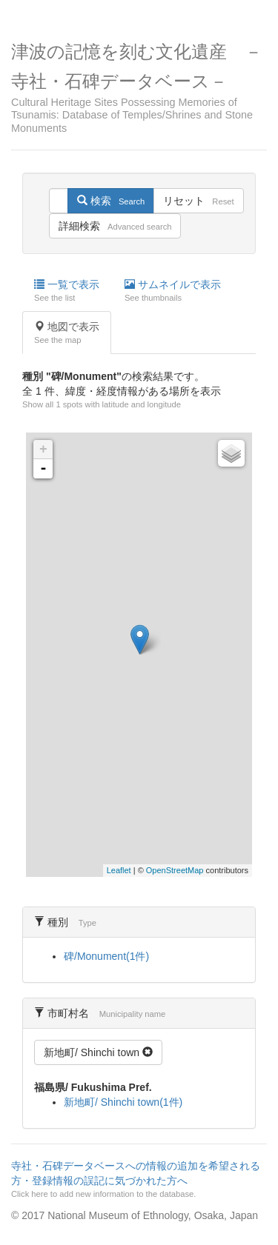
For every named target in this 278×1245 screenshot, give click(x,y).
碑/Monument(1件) (106, 956)
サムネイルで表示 (173, 291)
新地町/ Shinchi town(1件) (123, 1102)
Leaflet (119, 870)
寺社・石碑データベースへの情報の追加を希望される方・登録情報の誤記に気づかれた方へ (137, 1180)
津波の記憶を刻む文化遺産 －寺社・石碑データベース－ (139, 88)
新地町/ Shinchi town (98, 1052)
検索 (111, 201)
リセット (198, 201)
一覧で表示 (66, 291)
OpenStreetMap (175, 870)
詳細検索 (115, 226)
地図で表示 (66, 333)
